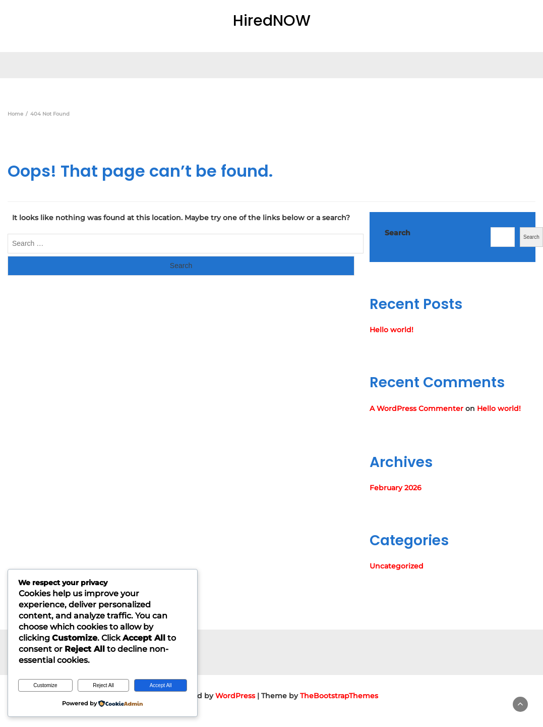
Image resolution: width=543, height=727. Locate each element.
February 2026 (395, 487)
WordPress (235, 695)
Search (397, 232)
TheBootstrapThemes (339, 695)
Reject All (103, 685)
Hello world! (391, 329)
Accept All (161, 685)
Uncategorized (397, 565)
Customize (45, 685)
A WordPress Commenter (416, 408)
